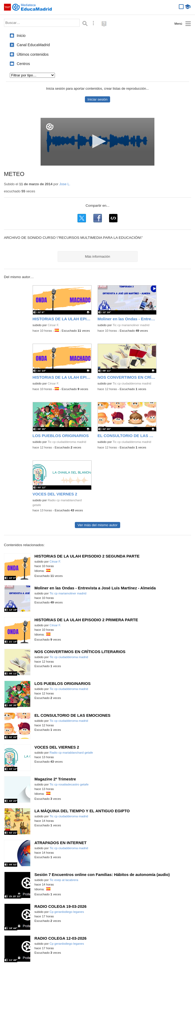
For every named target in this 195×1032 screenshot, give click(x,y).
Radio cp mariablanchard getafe (71, 752)
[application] (97, 142)
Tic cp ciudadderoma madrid (131, 383)
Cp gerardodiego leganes (67, 911)
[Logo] (50, 126)
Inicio (21, 35)
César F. (53, 325)
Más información (97, 256)
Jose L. (64, 184)
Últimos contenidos (33, 54)
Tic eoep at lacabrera (64, 880)
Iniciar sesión (97, 99)
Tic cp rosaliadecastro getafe (69, 784)
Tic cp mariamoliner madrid (130, 325)
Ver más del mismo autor (97, 525)
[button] (97, 141)
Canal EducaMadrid (33, 45)
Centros (23, 64)
